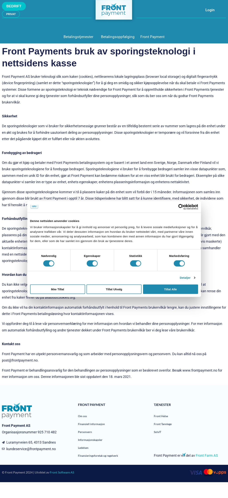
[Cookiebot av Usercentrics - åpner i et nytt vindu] (181, 207)
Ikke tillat (57, 289)
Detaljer (185, 277)
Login (210, 10)
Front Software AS (62, 472)
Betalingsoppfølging (118, 37)
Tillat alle (170, 289)
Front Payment (152, 37)
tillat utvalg (114, 289)
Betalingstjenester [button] (78, 37)
